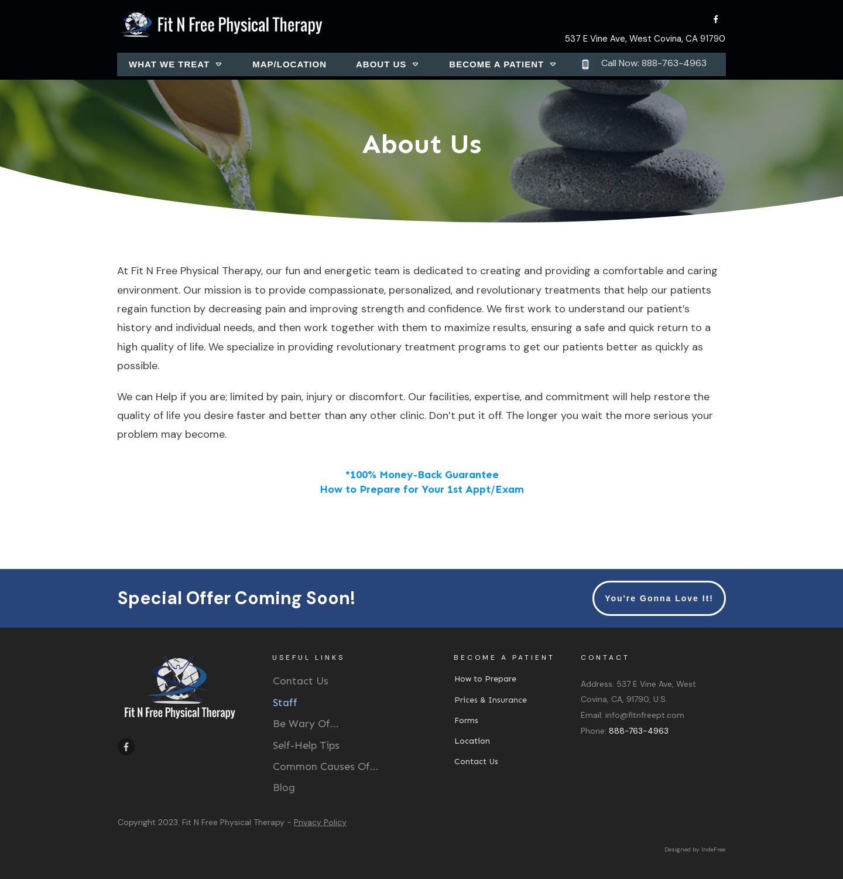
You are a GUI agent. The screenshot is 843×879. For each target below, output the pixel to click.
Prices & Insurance (490, 700)
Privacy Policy (320, 822)
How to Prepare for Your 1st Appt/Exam (422, 489)
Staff (285, 702)
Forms (466, 720)
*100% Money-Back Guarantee (422, 474)
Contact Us (300, 680)
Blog (284, 787)
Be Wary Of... (306, 723)
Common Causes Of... (326, 766)
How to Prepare (485, 679)
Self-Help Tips (306, 745)
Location (472, 741)
